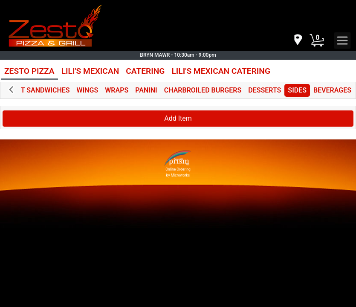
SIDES (297, 90)
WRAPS (116, 90)
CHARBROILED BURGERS (202, 90)
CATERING (145, 71)
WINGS (87, 90)
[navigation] (297, 40)
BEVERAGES (332, 90)
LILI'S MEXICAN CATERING (220, 71)
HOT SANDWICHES (41, 90)
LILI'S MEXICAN (90, 71)
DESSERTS (264, 90)
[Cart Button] (316, 40)
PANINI (146, 90)
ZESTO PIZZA (29, 71)
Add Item (178, 118)
